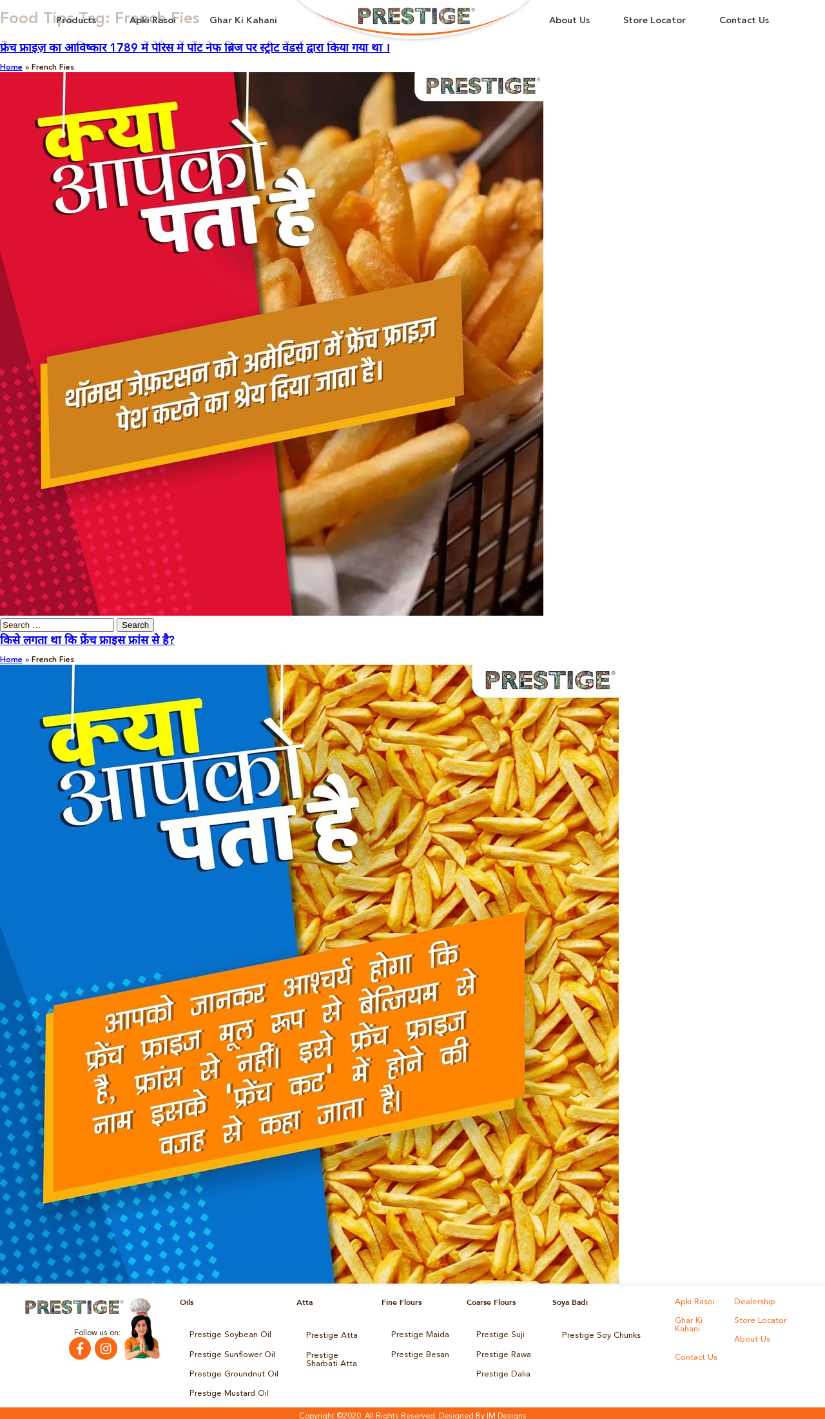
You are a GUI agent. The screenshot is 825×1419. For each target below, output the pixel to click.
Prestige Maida (418, 1334)
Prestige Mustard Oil (226, 1389)
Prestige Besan (418, 1352)
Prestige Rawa (501, 1352)
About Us (569, 21)
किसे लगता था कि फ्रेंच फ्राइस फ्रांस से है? (87, 641)
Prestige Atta (329, 1334)
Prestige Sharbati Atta (336, 1356)
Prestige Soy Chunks (598, 1334)
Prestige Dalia (500, 1371)
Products (76, 21)
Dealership (753, 1302)
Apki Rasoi (153, 21)
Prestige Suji (498, 1334)
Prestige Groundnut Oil (230, 1371)
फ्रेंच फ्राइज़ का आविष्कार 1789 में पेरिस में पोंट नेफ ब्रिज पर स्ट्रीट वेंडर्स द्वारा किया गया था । (195, 48)
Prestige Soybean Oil (226, 1334)
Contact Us (744, 21)
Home (11, 68)
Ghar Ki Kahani (243, 21)
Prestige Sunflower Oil (228, 1352)
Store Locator (654, 21)
